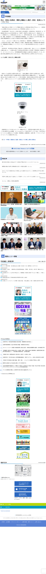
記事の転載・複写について (28, 521)
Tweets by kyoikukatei (5, 510)
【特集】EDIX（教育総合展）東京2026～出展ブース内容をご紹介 (17, 354)
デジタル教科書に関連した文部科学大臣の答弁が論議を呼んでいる (17, 369)
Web (27, 497)
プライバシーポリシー (16, 521)
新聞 (24, 497)
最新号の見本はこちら (6, 477)
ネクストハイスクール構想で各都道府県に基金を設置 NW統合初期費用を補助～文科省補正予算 (24, 347)
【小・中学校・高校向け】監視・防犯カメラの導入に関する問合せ (19, 139)
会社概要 (8, 521)
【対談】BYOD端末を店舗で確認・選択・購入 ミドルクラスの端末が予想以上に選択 (21, 360)
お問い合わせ (38, 521)
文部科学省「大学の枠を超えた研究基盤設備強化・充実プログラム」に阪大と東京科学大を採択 (23, 357)
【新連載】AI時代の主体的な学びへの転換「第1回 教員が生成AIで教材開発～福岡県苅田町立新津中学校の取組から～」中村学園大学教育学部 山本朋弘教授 (23, 351)
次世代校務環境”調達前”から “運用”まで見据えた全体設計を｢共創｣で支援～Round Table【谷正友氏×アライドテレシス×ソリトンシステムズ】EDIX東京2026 (24, 366)
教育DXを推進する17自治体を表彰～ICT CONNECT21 (14, 363)
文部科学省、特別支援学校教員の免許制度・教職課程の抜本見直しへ (17, 341)
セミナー (18, 499)
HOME (3, 521)
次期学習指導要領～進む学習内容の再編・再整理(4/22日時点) (16, 344)
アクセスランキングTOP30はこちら (8, 373)
